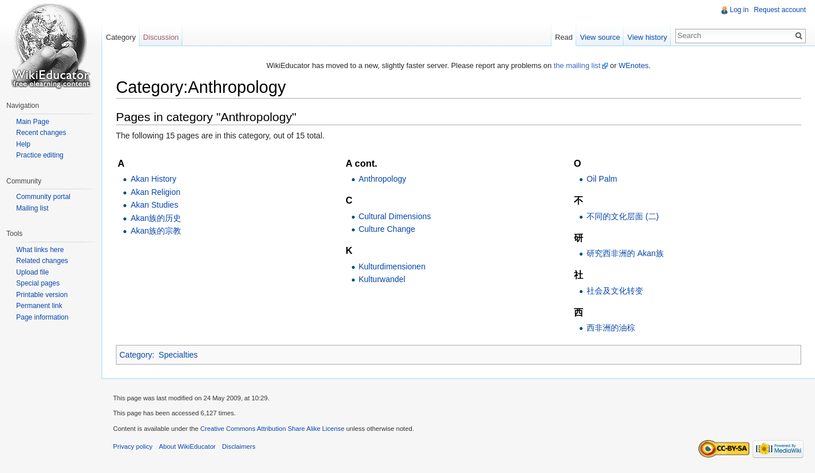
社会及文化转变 (615, 290)
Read (564, 37)
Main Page (32, 122)
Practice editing (39, 155)
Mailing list (32, 208)
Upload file (32, 272)
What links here (40, 250)
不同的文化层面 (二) (623, 216)
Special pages (37, 283)
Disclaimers (239, 446)
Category (135, 354)
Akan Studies (154, 204)
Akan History (153, 178)
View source (600, 37)
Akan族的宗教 (155, 230)
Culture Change (387, 229)
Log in (739, 10)
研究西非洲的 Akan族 (625, 253)
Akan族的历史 (155, 218)
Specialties (178, 354)
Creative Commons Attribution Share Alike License (272, 428)
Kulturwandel (382, 279)
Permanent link (39, 306)
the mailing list (577, 65)
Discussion (161, 37)
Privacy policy (132, 446)
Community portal (43, 197)
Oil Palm (602, 178)
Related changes (42, 261)
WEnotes (634, 65)
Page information (42, 317)
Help (23, 144)
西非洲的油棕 (611, 327)
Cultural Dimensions (395, 216)
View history (647, 37)
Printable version (41, 295)
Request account (780, 10)
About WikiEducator (187, 446)
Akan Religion (155, 192)
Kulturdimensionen (392, 266)
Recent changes (41, 133)
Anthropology (383, 178)
